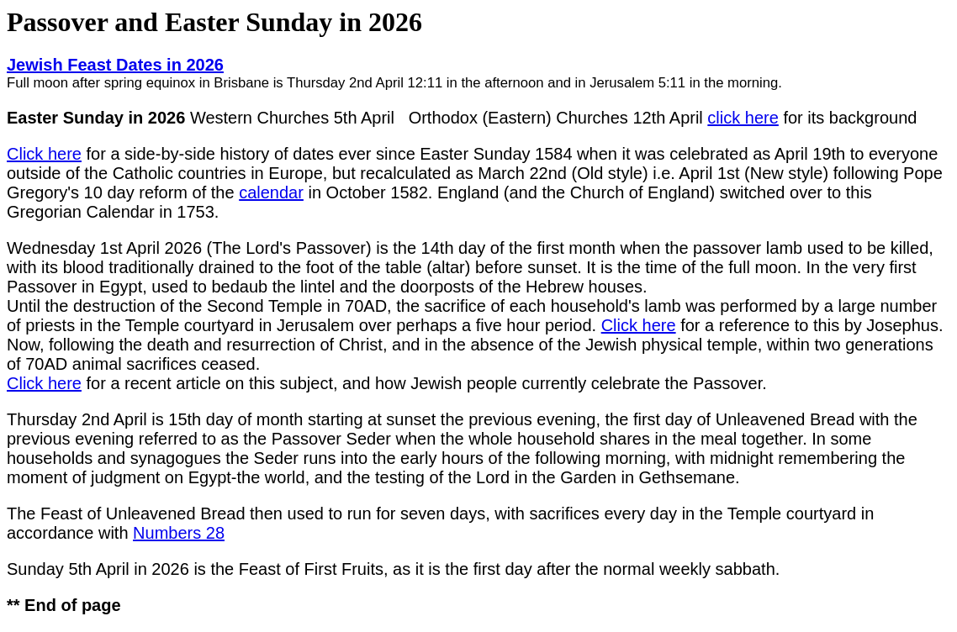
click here (742, 117)
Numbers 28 (179, 533)
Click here (44, 154)
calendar (271, 192)
